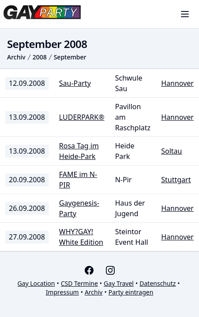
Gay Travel (119, 283)
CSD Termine (79, 283)
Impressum (62, 292)
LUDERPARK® (82, 117)
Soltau (171, 151)
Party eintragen (131, 292)
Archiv (16, 57)
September (70, 57)
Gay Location (36, 283)
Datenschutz (157, 283)
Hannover (177, 83)
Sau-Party (75, 83)
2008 (40, 57)
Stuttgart (176, 179)
